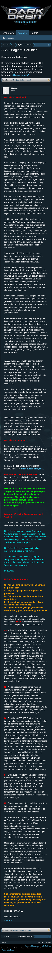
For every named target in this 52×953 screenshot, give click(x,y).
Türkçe (3, 942)
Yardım (48, 942)
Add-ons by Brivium (8, 950)
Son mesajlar (8, 38)
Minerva (14, 88)
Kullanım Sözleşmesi (32, 946)
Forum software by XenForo (11, 948)
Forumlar (22, 33)
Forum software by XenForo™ (31, 948)
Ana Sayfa (8, 33)
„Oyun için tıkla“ (20, 75)
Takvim (34, 33)
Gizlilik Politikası (45, 946)
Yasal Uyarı (40, 942)
